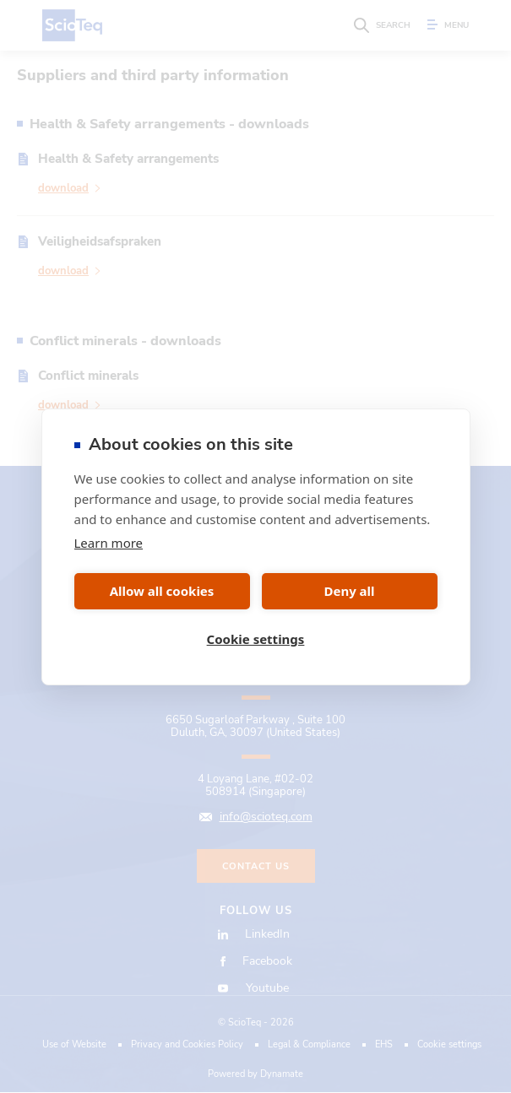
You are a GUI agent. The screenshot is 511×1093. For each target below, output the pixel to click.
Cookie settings (256, 638)
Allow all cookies (162, 590)
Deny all (348, 590)
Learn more (109, 542)
